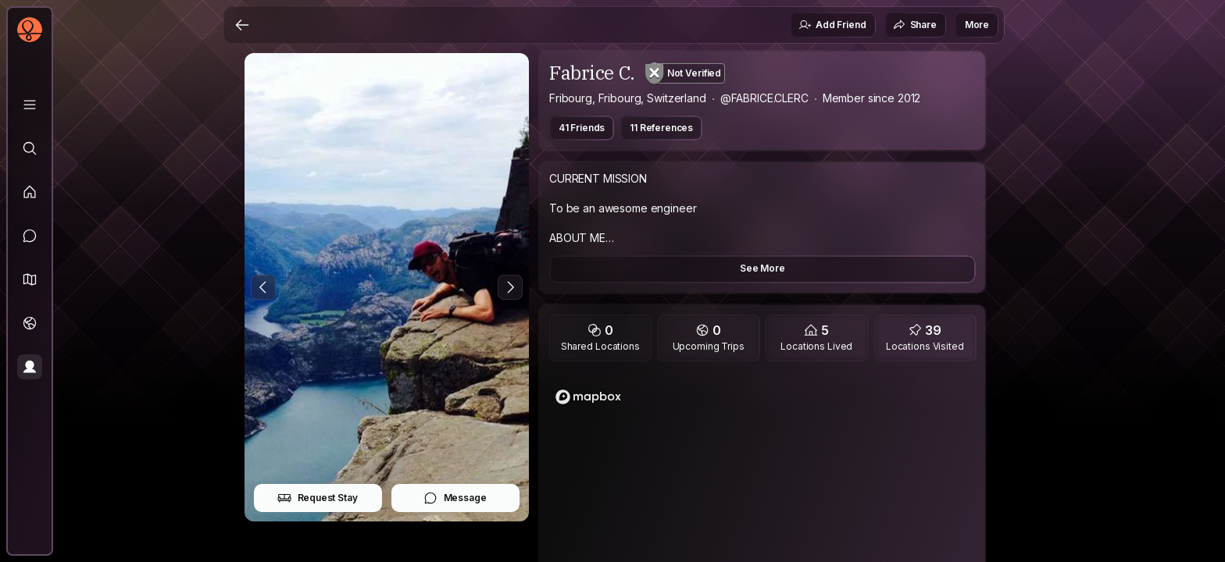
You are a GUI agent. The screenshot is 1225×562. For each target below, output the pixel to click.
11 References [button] (661, 127)
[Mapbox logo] (588, 397)
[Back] (242, 24)
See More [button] (762, 268)
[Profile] (29, 366)
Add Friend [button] (832, 25)
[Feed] (29, 192)
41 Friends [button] (582, 127)
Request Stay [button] (317, 498)
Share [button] (915, 25)
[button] (29, 279)
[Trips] (29, 323)
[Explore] (29, 148)
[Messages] (29, 235)
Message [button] (455, 498)
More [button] (977, 24)
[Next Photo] (510, 287)
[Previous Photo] (263, 287)
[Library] (29, 104)
